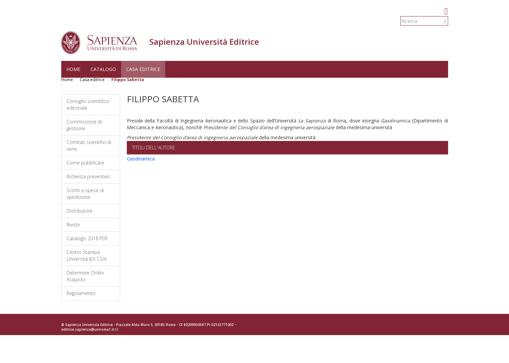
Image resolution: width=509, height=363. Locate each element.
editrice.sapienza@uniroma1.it (89, 329)
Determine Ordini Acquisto (85, 276)
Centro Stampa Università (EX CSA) (86, 255)
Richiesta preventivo (88, 176)
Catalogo (103, 69)
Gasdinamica (141, 158)
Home (73, 69)
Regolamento (81, 293)
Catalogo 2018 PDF (87, 238)
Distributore (80, 211)
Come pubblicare (85, 162)
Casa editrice (143, 69)
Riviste (73, 224)
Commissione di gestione (84, 125)
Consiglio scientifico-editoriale (89, 104)
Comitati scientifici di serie (89, 145)
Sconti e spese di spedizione (85, 193)
